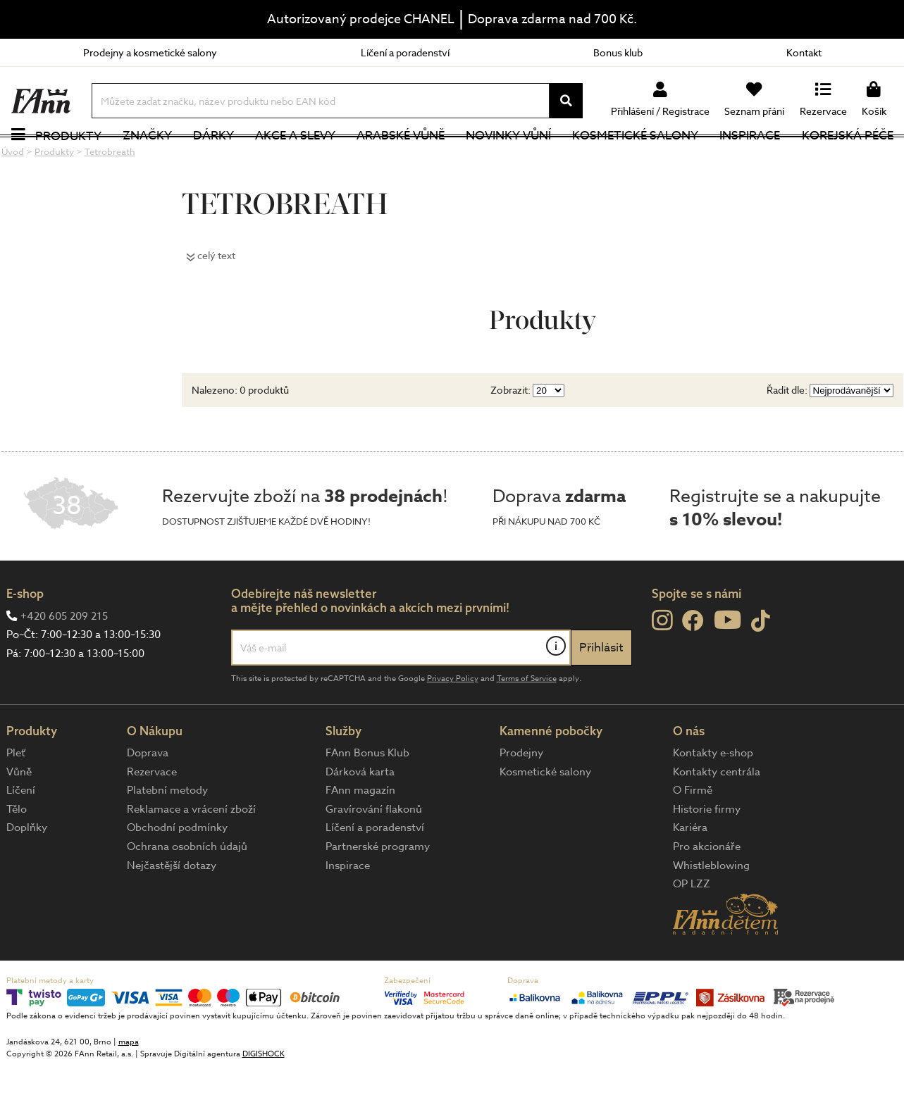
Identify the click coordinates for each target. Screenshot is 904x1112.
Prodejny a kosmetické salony (150, 52)
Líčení (20, 835)
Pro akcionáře (707, 891)
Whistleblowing (711, 910)
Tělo (16, 853)
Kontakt (804, 52)
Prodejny (521, 797)
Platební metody (167, 835)
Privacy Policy (452, 723)
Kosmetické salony (635, 158)
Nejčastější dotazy (171, 910)
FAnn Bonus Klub (367, 797)
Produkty (68, 158)
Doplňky (26, 872)
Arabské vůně (401, 158)
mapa (128, 1087)
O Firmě (692, 835)
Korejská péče (847, 158)
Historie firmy (707, 853)
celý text (216, 299)
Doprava (147, 797)
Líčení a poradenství (405, 52)
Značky (147, 158)
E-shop (25, 638)
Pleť (15, 797)
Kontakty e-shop (713, 797)
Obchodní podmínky (177, 872)
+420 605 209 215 (64, 660)
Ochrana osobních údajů (187, 891)
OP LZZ (691, 929)
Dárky (213, 158)
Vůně (19, 816)
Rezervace (152, 816)
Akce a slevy (295, 158)
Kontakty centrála (716, 816)
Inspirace (749, 158)
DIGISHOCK (263, 1099)
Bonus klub (618, 52)
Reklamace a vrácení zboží (191, 853)
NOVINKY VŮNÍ (508, 158)
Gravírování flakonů (374, 853)
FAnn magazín (360, 835)
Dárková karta (360, 816)
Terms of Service (527, 723)
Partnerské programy (378, 891)
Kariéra (690, 872)
